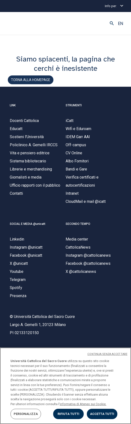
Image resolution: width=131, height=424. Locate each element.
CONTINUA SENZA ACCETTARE (107, 354)
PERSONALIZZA (26, 414)
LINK (13, 105)
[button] (111, 23)
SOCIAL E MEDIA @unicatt (27, 224)
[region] (65, 386)
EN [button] (120, 23)
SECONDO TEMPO (78, 224)
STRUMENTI (74, 105)
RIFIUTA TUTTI (69, 414)
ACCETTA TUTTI (102, 414)
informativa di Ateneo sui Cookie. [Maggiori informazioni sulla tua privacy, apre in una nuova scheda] (83, 404)
